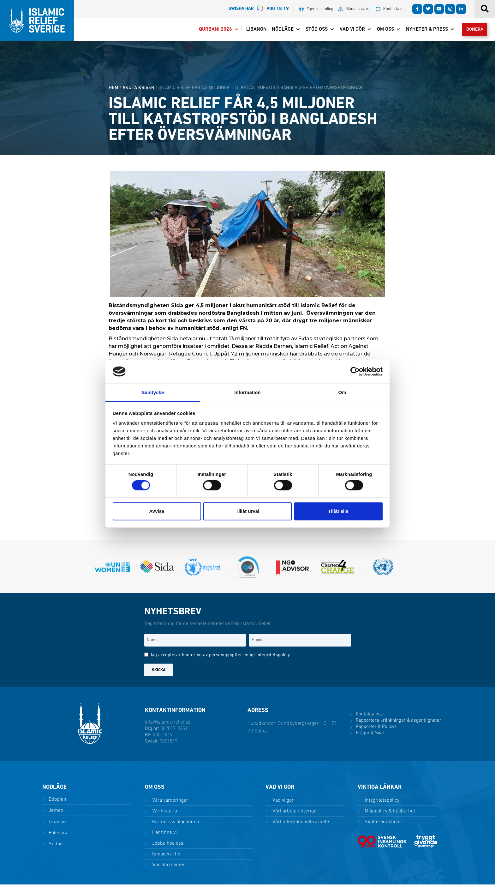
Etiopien (56, 802)
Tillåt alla (338, 511)
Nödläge (281, 30)
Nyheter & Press (425, 30)
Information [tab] (247, 392)
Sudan (55, 846)
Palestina (58, 835)
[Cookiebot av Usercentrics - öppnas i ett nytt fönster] (355, 371)
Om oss (384, 30)
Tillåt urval (247, 511)
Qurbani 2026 (214, 30)
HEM (113, 90)
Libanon (252, 30)
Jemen (55, 813)
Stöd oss (315, 30)
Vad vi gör (351, 30)
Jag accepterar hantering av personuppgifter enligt (220, 657)
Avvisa (156, 511)
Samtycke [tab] (153, 392)
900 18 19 (259, 9)
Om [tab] (342, 392)
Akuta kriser (138, 90)
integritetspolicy (273, 657)
